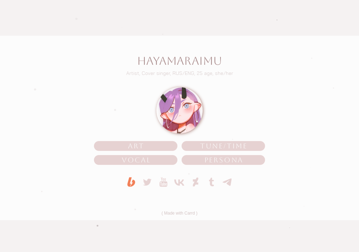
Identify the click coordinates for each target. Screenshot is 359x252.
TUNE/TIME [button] (224, 146)
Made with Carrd (179, 213)
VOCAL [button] (136, 160)
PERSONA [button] (224, 160)
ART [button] (136, 146)
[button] (131, 182)
